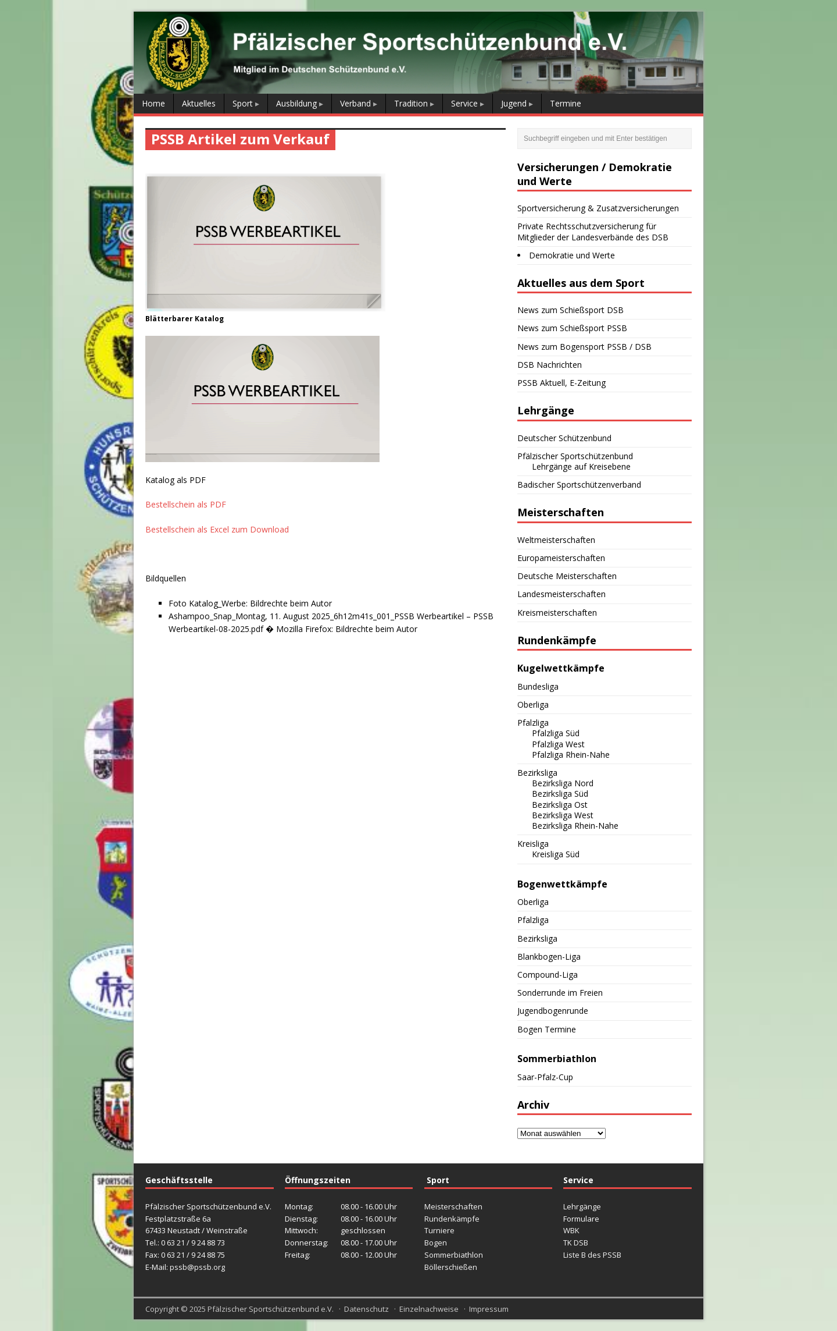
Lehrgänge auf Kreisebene (581, 466)
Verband (355, 103)
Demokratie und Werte (572, 255)
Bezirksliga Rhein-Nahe (575, 825)
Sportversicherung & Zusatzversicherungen (598, 208)
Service (464, 103)
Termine (565, 103)
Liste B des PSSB (592, 1255)
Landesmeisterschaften (561, 593)
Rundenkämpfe (452, 1218)
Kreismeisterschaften (557, 612)
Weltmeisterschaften (556, 539)
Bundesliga (538, 686)
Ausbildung (296, 103)
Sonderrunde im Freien (560, 992)
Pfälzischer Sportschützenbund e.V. (271, 1309)
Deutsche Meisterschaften (567, 575)
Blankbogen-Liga (549, 956)
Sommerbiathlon (453, 1255)
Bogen (435, 1242)
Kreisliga (533, 843)
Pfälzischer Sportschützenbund (575, 456)
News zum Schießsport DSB (570, 309)
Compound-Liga (547, 974)
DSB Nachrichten (549, 364)
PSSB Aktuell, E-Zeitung (561, 382)
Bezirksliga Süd (560, 793)
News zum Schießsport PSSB (572, 327)
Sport (243, 103)
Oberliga (533, 704)
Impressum (489, 1309)
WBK (571, 1230)
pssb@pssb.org (197, 1267)
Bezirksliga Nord (562, 783)
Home (153, 103)
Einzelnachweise (429, 1309)
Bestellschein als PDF (185, 504)
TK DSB (575, 1242)
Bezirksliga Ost (560, 804)
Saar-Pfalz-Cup (545, 1076)
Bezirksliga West (562, 815)
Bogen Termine (546, 1029)
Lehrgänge (582, 1206)
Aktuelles (199, 103)
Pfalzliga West (558, 744)
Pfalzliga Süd (556, 733)
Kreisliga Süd (556, 854)
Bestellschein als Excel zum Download (217, 529)
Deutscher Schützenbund (564, 437)
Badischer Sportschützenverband (579, 484)
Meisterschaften (453, 1206)
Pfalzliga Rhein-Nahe (571, 754)
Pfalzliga (533, 722)
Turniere (439, 1230)
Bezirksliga (537, 772)
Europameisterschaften (561, 557)
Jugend (514, 103)
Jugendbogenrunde (552, 1010)
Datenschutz (366, 1309)
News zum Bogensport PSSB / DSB (584, 346)
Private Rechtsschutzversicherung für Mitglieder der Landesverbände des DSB (592, 231)
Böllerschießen (450, 1267)
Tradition (411, 103)
